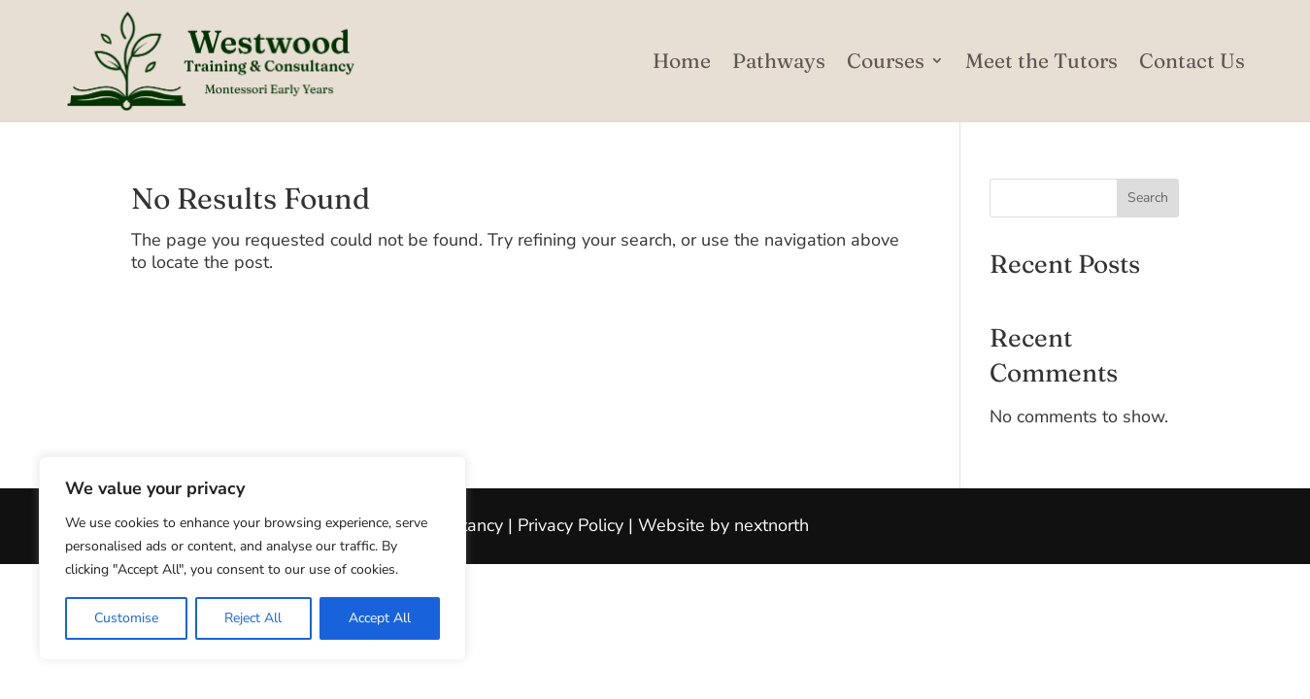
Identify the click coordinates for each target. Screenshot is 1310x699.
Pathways (778, 60)
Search (1147, 197)
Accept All (380, 618)
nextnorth (771, 525)
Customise (126, 618)
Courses (885, 60)
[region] (252, 558)
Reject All (253, 618)
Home (682, 60)
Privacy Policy (570, 525)
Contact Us (1192, 60)
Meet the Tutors (1041, 60)
